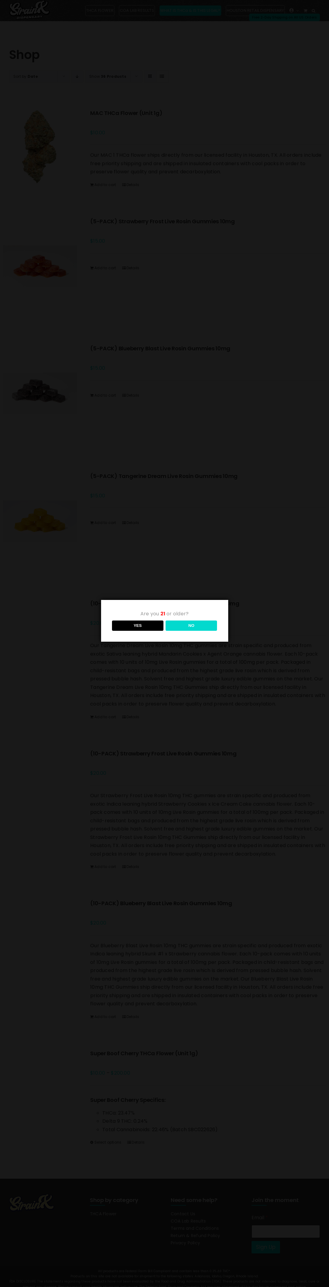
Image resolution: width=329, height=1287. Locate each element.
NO (191, 625)
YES (137, 625)
